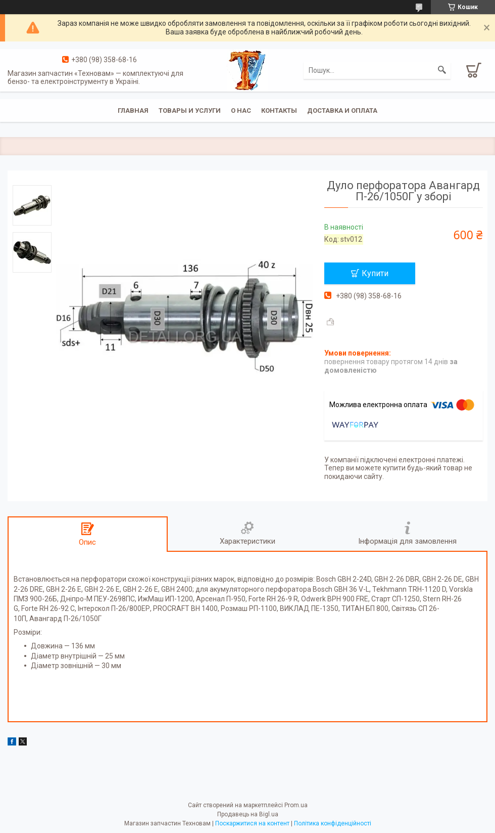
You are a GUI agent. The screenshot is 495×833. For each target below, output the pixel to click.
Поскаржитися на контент (252, 823)
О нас (241, 110)
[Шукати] (442, 70)
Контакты (279, 110)
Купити (375, 273)
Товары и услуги (190, 110)
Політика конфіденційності (332, 823)
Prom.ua (296, 805)
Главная (133, 110)
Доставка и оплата (342, 110)
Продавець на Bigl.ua (247, 814)
